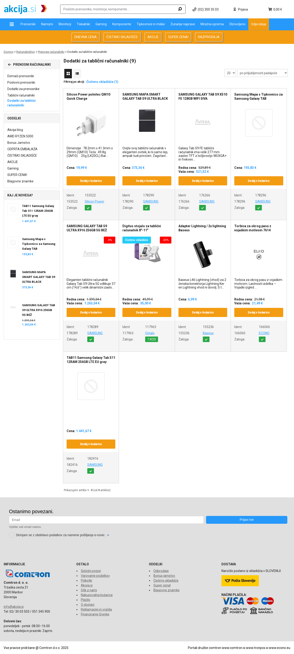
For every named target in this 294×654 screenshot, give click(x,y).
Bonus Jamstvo (18, 142)
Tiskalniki (83, 24)
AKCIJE (152, 37)
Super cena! (162, 585)
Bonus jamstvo (164, 576)
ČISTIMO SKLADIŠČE (122, 37)
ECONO (264, 333)
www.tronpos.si (257, 648)
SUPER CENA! (178, 37)
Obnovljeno (237, 24)
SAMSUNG (150, 201)
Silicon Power (94, 201)
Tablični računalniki (21, 95)
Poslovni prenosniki (21, 82)
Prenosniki (28, 24)
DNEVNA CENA (85, 37)
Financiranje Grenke (95, 614)
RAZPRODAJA (209, 37)
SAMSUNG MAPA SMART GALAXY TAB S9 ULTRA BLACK (38, 276)
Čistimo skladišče (165, 580)
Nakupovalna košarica (97, 595)
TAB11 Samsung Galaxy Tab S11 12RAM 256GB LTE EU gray (38, 210)
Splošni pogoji (91, 571)
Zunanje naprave (182, 24)
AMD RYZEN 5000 (20, 136)
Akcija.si (87, 585)
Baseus (208, 333)
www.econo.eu (279, 648)
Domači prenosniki (20, 76)
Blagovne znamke (20, 181)
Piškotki (86, 580)
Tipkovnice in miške (151, 24)
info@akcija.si (14, 607)
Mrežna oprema (212, 24)
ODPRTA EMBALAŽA (22, 149)
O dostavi (87, 604)
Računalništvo (25, 52)
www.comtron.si (233, 648)
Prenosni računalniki (51, 52)
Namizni (47, 24)
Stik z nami (89, 590)
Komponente (121, 24)
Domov (8, 52)
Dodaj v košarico (91, 180)
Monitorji (65, 24)
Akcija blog (15, 130)
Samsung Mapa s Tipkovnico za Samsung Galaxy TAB (38, 243)
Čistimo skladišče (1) (102, 82)
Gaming (101, 24)
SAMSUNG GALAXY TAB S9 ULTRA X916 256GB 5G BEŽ (38, 310)
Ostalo (150, 333)
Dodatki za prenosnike (23, 89)
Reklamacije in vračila (96, 609)
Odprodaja (258, 24)
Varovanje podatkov (95, 576)
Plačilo (85, 600)
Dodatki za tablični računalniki (21, 103)
